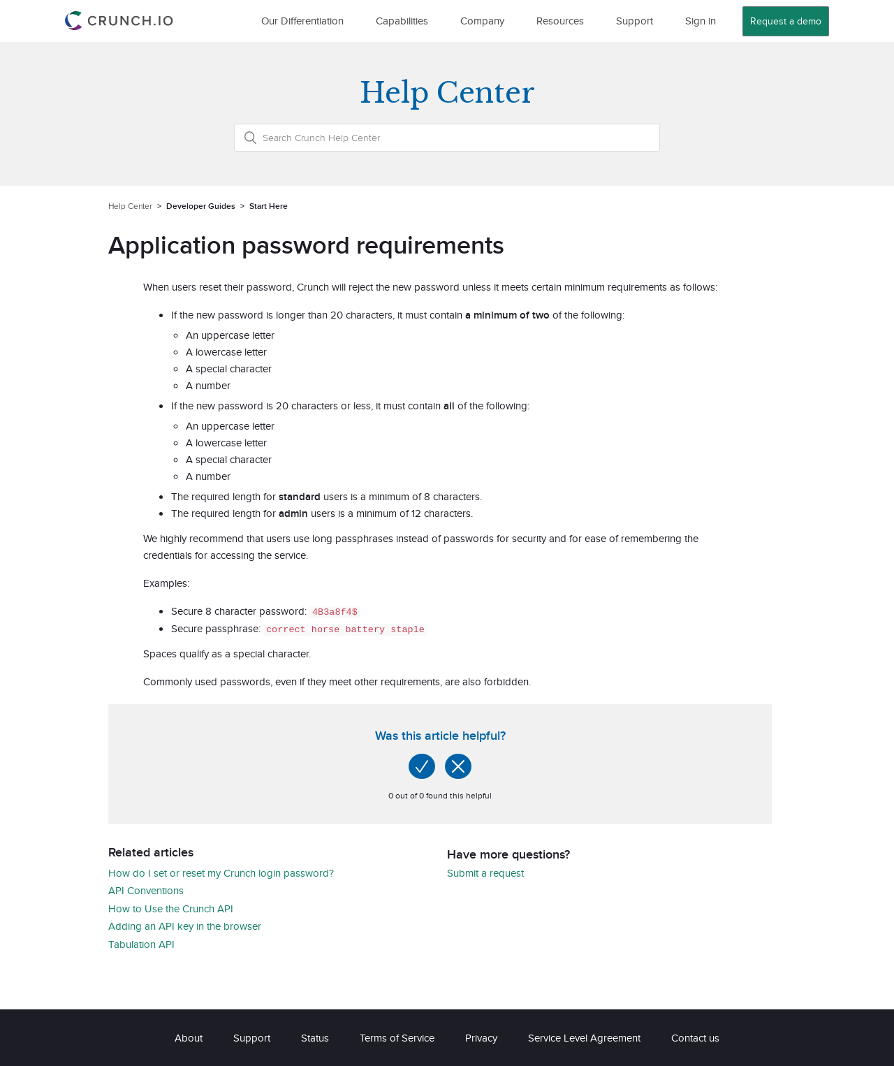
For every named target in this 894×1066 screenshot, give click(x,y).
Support (634, 20)
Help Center (130, 206)
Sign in (700, 20)
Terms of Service (397, 1037)
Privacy (481, 1037)
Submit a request (485, 872)
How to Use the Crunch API (170, 907)
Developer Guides (200, 206)
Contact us (695, 1037)
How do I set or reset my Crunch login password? (221, 872)
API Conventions (146, 889)
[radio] (422, 765)
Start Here (268, 206)
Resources (560, 20)
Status (315, 1037)
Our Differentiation (302, 20)
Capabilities (402, 20)
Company (482, 20)
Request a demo (785, 21)
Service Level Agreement (584, 1037)
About (189, 1037)
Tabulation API (141, 943)
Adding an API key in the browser (184, 925)
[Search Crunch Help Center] (447, 138)
